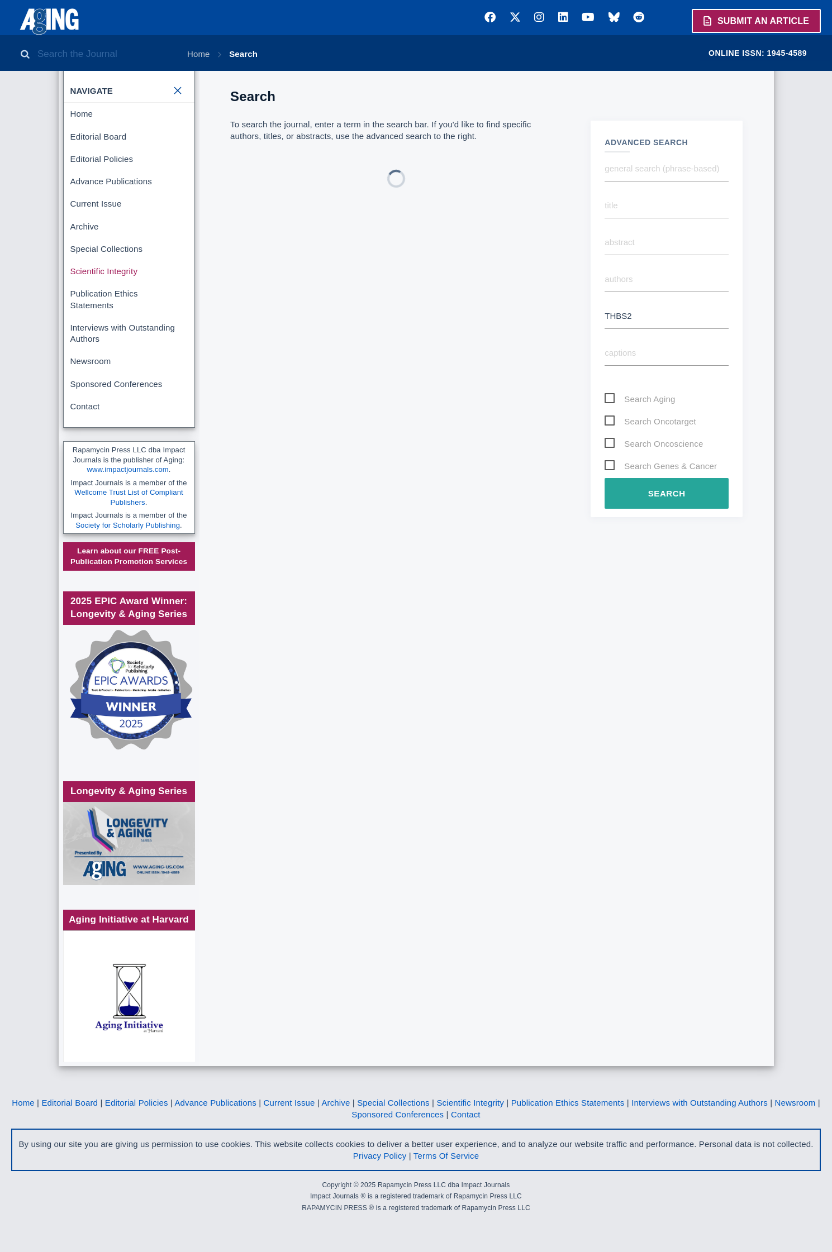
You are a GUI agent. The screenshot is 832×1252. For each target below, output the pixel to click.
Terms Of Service (446, 1155)
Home (198, 54)
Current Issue (96, 203)
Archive (84, 226)
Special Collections (106, 249)
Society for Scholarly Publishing (127, 525)
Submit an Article (755, 20)
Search (243, 54)
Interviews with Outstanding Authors (122, 333)
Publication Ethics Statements (104, 299)
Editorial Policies (102, 159)
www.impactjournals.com (127, 469)
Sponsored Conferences (116, 384)
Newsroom (90, 361)
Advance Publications (111, 181)
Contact (85, 406)
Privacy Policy (379, 1155)
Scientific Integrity (104, 271)
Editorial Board (98, 136)
